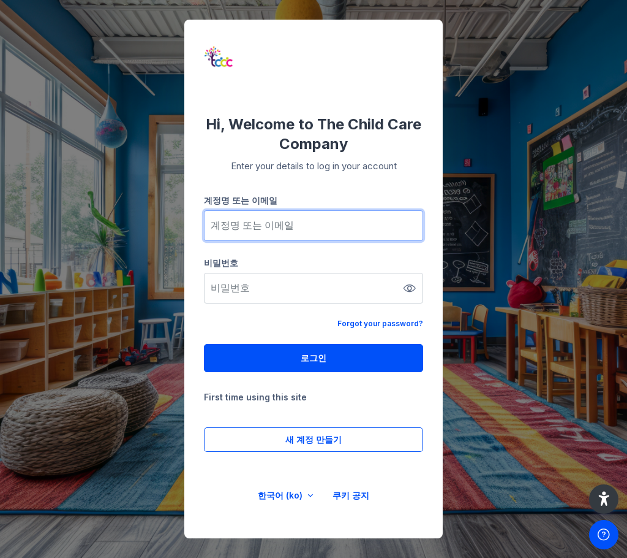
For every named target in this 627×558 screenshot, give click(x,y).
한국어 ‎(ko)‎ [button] (281, 495)
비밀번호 (221, 263)
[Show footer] (603, 534)
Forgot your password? (380, 323)
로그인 (313, 358)
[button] (603, 499)
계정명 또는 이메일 (240, 200)
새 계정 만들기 (313, 439)
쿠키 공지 (350, 495)
